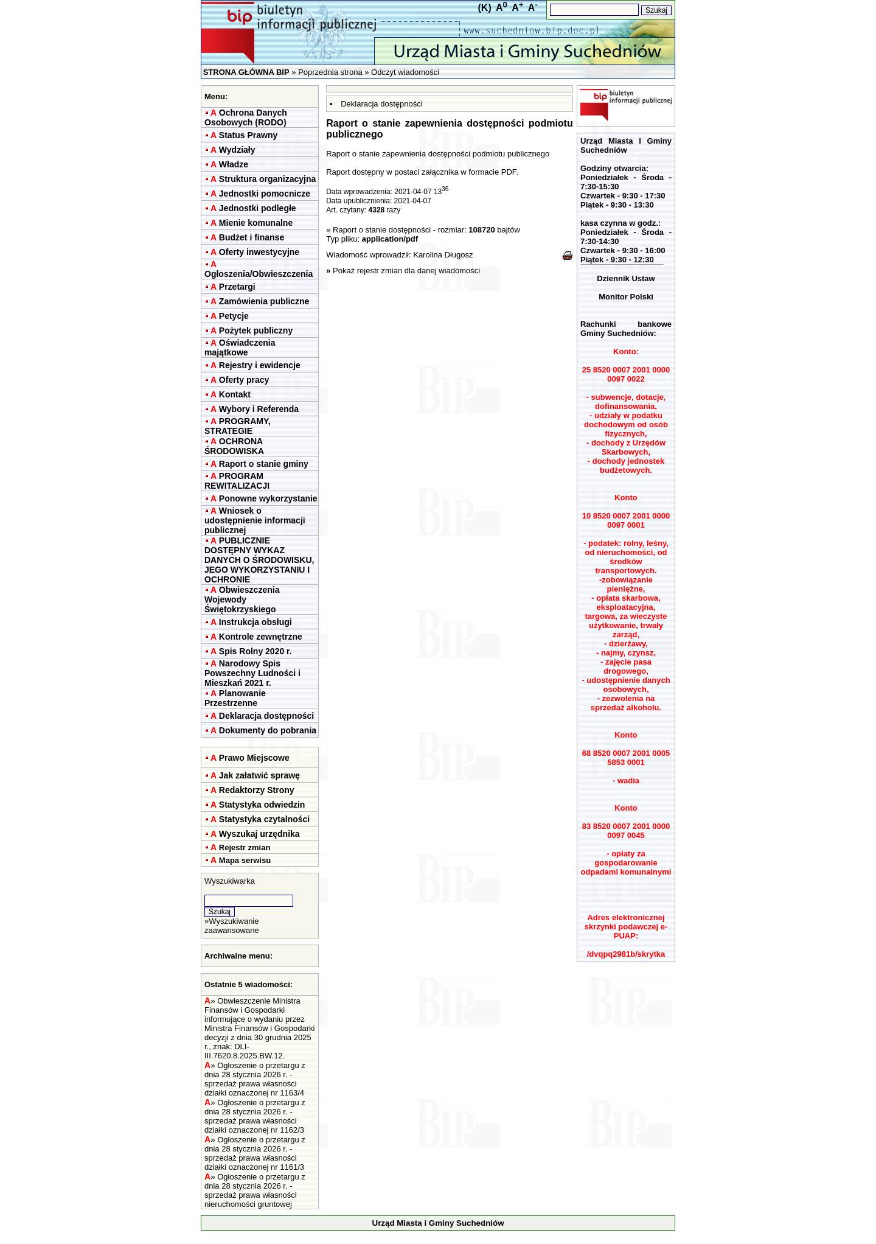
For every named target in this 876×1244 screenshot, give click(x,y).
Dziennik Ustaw (626, 278)
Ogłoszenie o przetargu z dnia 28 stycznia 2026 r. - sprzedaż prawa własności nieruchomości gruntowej (254, 1190)
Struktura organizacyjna (267, 179)
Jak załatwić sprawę (259, 775)
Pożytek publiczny (256, 330)
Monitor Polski (626, 296)
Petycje (234, 316)
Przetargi (237, 287)
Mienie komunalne (256, 223)
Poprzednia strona (330, 72)
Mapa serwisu (245, 860)
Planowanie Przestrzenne (235, 698)
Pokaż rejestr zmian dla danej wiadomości (406, 270)
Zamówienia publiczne (264, 301)
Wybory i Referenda (259, 409)
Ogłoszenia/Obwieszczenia (258, 274)
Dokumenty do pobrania (267, 730)
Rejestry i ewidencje (260, 365)
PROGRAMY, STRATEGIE (237, 426)
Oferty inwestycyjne (259, 252)
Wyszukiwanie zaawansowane (231, 926)
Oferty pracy (244, 380)
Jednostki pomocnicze (264, 193)
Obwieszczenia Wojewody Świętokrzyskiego (241, 599)
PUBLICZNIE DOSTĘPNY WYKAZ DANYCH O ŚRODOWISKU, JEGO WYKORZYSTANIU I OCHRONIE (259, 560)
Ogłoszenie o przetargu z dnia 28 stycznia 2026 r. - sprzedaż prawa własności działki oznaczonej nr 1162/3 (254, 1116)
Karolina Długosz (443, 254)
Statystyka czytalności (264, 819)
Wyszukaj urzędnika (259, 834)
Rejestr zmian (245, 847)
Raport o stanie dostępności (383, 229)
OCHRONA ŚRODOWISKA (234, 446)
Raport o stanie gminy (263, 464)
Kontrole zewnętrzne (260, 636)
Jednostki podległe (257, 208)
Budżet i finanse (251, 237)
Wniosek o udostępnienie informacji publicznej (254, 520)
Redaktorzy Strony (256, 790)
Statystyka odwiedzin (262, 804)
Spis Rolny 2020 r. (255, 651)
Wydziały (237, 150)
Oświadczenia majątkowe (239, 347)
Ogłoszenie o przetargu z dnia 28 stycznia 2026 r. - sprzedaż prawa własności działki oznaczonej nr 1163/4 (254, 1079)
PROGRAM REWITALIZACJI (236, 481)
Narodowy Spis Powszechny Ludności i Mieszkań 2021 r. (252, 673)
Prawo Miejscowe (254, 758)
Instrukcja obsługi (255, 622)
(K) (485, 7)
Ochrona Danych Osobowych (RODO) (245, 117)
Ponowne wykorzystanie (268, 498)
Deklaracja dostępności (266, 716)
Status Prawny (248, 135)
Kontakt (235, 394)
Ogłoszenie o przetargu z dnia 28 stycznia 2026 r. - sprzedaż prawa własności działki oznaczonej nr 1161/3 (254, 1153)
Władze (233, 164)
